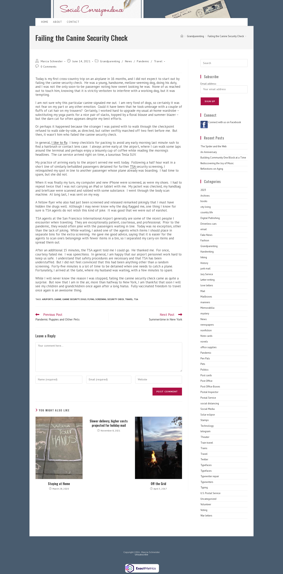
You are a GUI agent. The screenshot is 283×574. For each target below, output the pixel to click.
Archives (205, 195)
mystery (204, 313)
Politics (204, 369)
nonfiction (206, 330)
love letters (206, 285)
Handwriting (207, 251)
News (128, 61)
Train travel (206, 442)
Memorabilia (207, 307)
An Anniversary (208, 152)
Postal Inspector (209, 392)
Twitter (204, 459)
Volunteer (205, 504)
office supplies (208, 347)
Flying (90, 299)
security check (115, 299)
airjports (47, 299)
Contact (73, 22)
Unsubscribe (141, 554)
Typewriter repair (209, 476)
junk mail (205, 268)
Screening (100, 299)
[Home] (182, 36)
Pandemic (143, 61)
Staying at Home (59, 484)
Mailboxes (206, 296)
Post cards (206, 375)
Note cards (206, 336)
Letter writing (207, 279)
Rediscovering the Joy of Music (217, 163)
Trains (203, 448)
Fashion (204, 240)
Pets (202, 364)
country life (206, 212)
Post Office (206, 381)
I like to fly (59, 142)
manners (205, 302)
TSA (133, 166)
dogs (83, 299)
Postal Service (208, 397)
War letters (206, 515)
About (57, 22)
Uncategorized (208, 499)
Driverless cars (208, 223)
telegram (205, 431)
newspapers (207, 324)
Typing (204, 487)
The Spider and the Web (213, 146)
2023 (203, 190)
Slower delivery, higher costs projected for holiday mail (109, 423)
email (203, 229)
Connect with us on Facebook (224, 122)
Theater (204, 437)
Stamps (204, 420)
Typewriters (206, 482)
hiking (203, 257)
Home (44, 22)
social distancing (209, 403)
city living (205, 207)
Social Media (207, 409)
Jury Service (206, 274)
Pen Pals (205, 358)
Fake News (206, 235)
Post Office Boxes (210, 386)
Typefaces (206, 465)
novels (204, 341)
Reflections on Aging (211, 168)
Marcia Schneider (52, 61)
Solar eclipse (207, 414)
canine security (71, 299)
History (204, 263)
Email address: (208, 83)
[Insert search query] (224, 63)
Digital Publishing (210, 218)
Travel (158, 61)
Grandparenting (110, 61)
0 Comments (49, 66)
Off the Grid (158, 484)
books (203, 201)
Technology (207, 426)
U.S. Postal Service (210, 493)
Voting (203, 510)
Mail (202, 291)
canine (57, 299)
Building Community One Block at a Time (223, 157)
